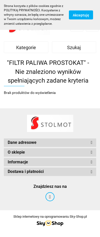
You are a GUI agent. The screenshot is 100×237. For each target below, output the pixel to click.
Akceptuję (81, 15)
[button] (50, 142)
